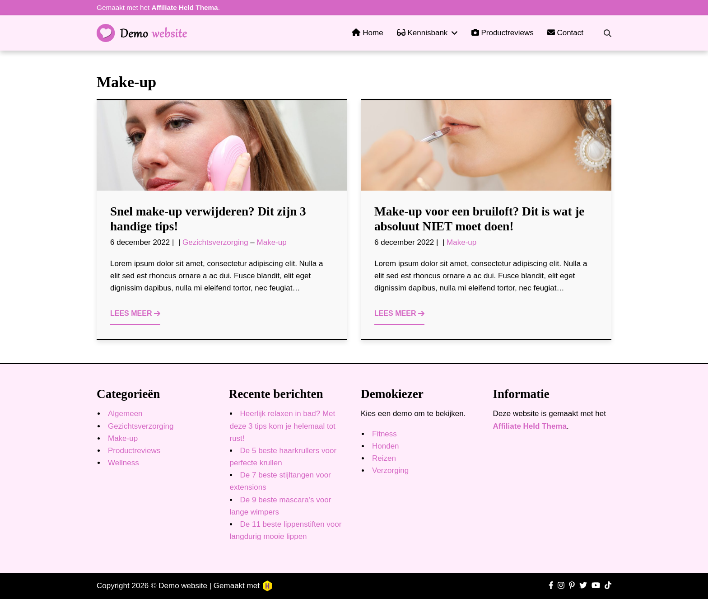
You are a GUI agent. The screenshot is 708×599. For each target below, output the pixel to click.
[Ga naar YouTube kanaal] (596, 586)
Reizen (384, 458)
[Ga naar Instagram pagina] (561, 586)
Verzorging (390, 470)
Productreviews (134, 450)
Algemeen (125, 413)
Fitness (384, 434)
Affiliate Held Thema (185, 7)
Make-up (272, 242)
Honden (385, 446)
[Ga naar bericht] (222, 145)
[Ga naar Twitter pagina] (583, 586)
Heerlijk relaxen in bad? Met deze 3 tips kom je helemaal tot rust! (282, 425)
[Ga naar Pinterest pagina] (572, 586)
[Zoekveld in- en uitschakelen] (607, 33)
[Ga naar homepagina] (142, 33)
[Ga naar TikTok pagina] (608, 586)
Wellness (123, 463)
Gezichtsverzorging (215, 242)
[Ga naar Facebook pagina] (551, 586)
